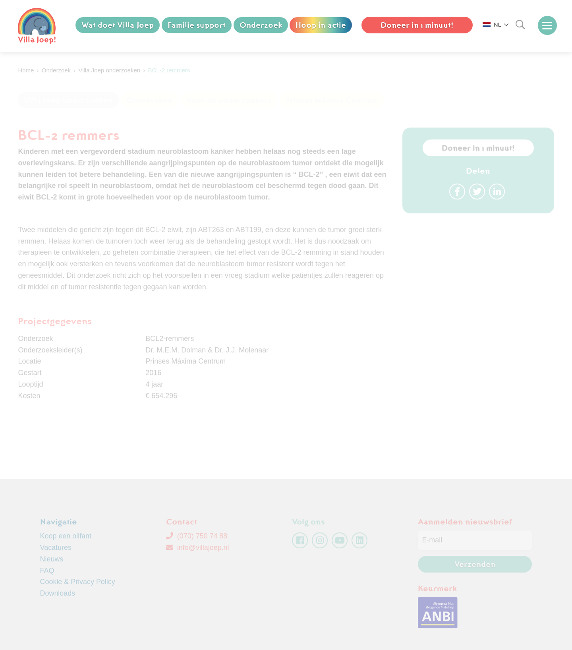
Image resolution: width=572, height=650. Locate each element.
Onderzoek (261, 25)
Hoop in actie (321, 25)
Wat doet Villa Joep (117, 25)
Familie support (197, 25)
